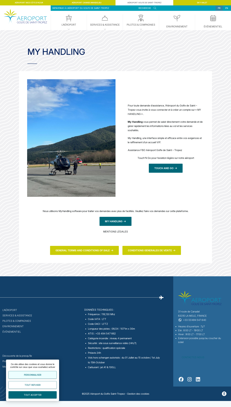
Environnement (177, 21)
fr (219, 8)
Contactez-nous (193, 357)
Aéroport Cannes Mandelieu (86, 3)
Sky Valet (202, 3)
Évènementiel (11, 331)
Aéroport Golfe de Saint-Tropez (144, 3)
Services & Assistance (105, 22)
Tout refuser (33, 385)
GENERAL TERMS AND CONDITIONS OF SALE (82, 250)
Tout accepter (32, 395)
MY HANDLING (113, 221)
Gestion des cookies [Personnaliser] (138, 393)
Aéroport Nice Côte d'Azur (29, 3)
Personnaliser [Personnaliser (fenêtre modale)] (32, 375)
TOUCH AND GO (164, 168)
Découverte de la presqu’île (17, 355)
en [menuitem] (226, 8)
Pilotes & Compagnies (141, 22)
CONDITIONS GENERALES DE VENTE (150, 250)
